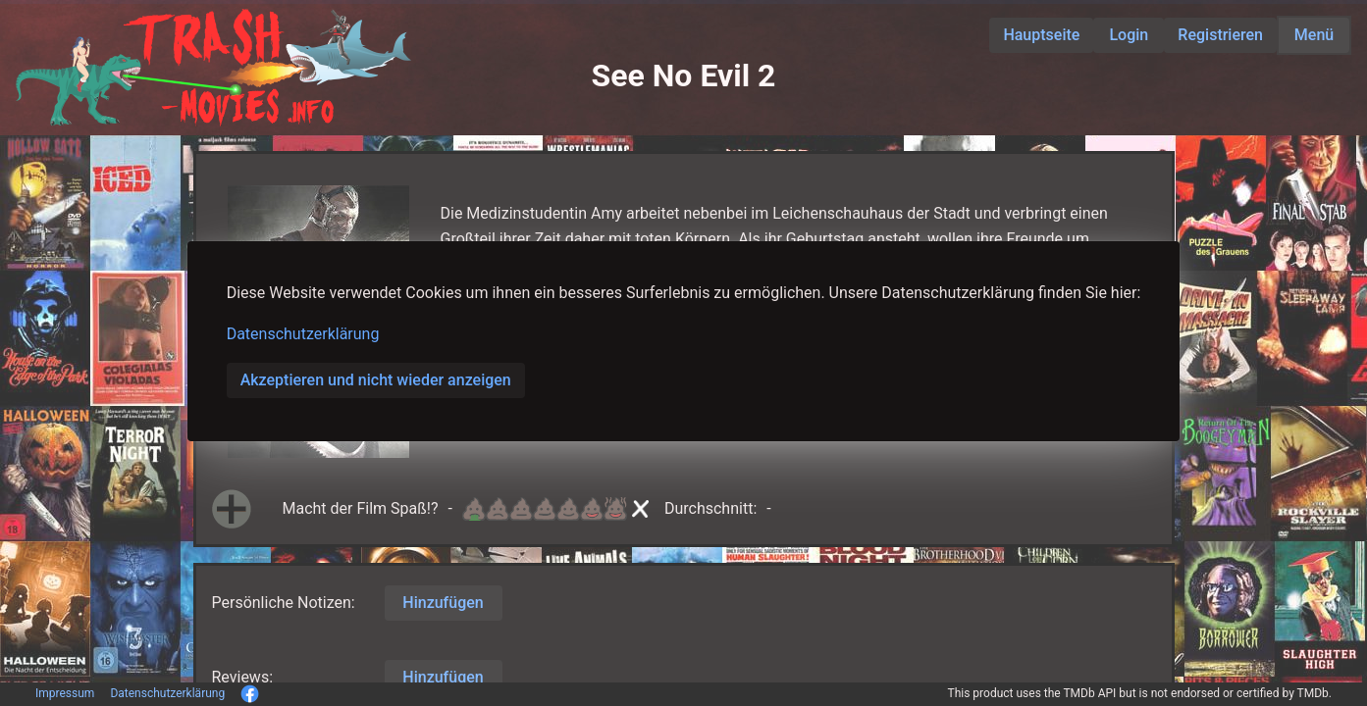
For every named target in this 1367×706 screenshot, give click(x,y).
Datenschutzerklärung (303, 334)
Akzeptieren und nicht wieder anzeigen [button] (375, 380)
